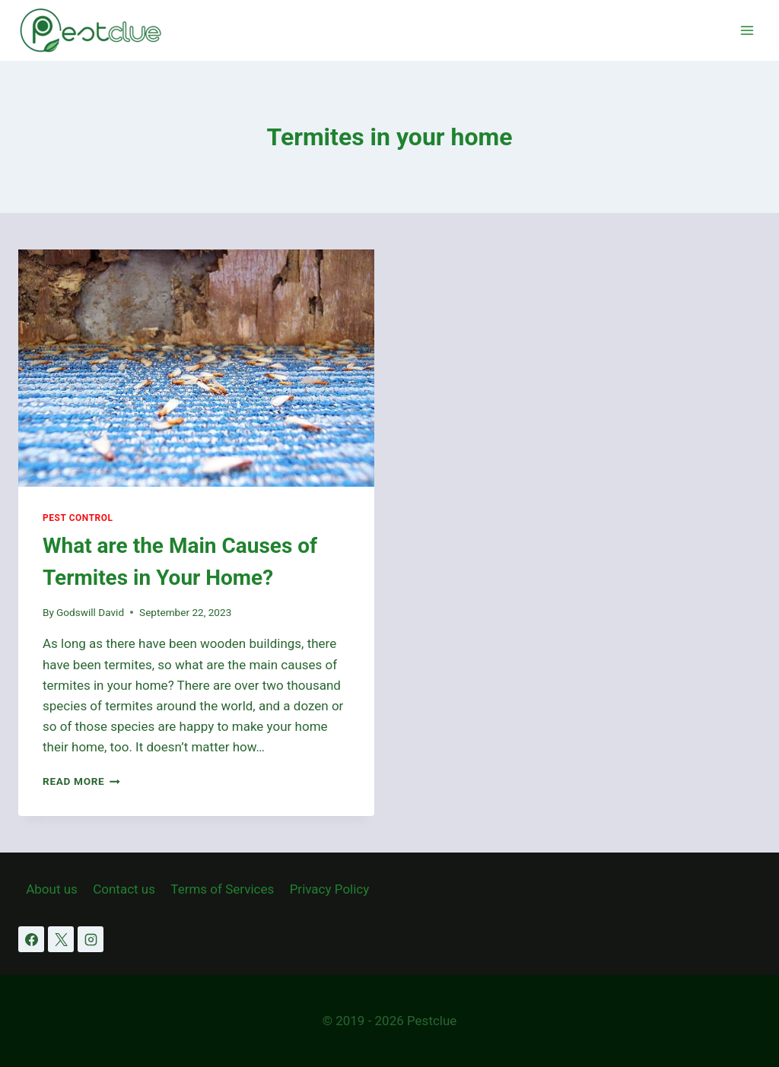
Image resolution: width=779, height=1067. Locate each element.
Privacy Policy (330, 889)
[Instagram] (90, 939)
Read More (81, 781)
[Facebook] (31, 939)
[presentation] (196, 368)
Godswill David (90, 612)
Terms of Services (222, 889)
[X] (61, 939)
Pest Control (78, 518)
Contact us (124, 889)
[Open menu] (747, 30)
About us (52, 889)
